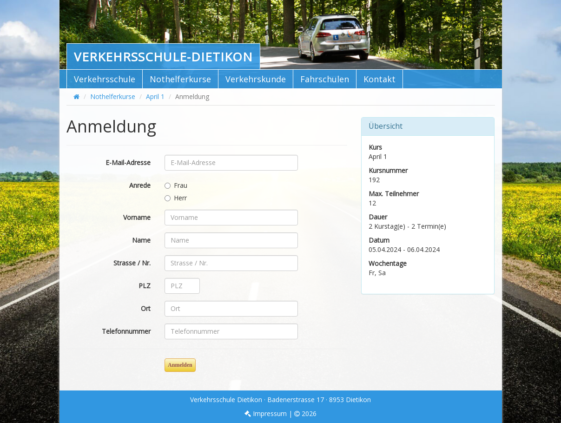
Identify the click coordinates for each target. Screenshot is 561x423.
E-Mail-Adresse (128, 162)
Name (141, 240)
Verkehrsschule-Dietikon (163, 56)
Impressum (265, 413)
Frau (176, 185)
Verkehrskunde (255, 79)
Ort (146, 308)
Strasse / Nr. (132, 262)
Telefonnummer (126, 331)
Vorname (137, 217)
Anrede (140, 185)
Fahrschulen (324, 79)
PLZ (145, 285)
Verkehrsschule (104, 79)
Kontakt (379, 79)
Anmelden (180, 365)
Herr (176, 197)
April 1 (155, 96)
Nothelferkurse (180, 79)
